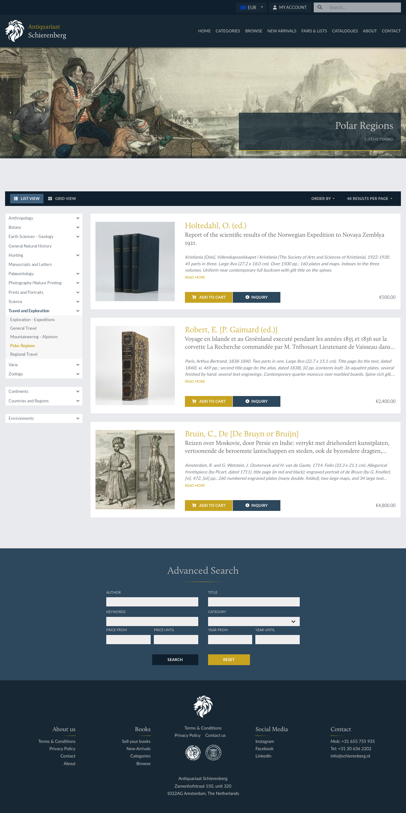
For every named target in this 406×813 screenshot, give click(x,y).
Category (217, 611)
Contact (391, 31)
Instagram (264, 741)
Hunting (16, 255)
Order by (321, 198)
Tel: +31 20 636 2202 (351, 749)
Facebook (264, 749)
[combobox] (251, 7)
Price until (164, 629)
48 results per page (368, 198)
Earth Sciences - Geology (31, 236)
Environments (21, 418)
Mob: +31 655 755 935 (353, 741)
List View (27, 198)
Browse (253, 31)
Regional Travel (23, 354)
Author (113, 592)
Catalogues (345, 31)
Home (204, 31)
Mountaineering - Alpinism (34, 337)
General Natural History (30, 246)
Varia (13, 364)
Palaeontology (21, 273)
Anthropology (21, 218)
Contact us (216, 735)
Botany (15, 227)
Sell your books (136, 741)
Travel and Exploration (29, 311)
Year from (218, 629)
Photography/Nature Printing (35, 283)
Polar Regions (22, 345)
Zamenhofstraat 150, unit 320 (203, 786)
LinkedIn (263, 756)
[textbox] (251, 7)
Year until (265, 629)
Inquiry (257, 297)
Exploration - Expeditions (32, 319)
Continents (19, 391)
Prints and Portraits (26, 292)
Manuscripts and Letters (30, 264)
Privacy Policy (62, 749)
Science (15, 301)
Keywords (116, 611)
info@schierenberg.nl (350, 756)
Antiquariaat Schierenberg (203, 779)
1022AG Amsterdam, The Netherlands (203, 793)
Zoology (16, 374)
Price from (116, 629)
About (370, 31)
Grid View (62, 198)
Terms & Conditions (56, 741)
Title (212, 592)
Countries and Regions (29, 401)
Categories (228, 31)
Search (175, 659)
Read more (195, 277)
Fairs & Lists (314, 31)
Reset (229, 659)
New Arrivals (282, 31)
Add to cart (209, 297)
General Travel (23, 328)
